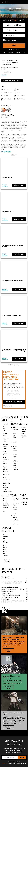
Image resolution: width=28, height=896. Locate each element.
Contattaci (4, 75)
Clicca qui (4, 763)
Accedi (10, 405)
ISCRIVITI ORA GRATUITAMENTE (14, 402)
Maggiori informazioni (5, 185)
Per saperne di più (6, 151)
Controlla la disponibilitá (11, 81)
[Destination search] (16, 25)
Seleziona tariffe (19, 185)
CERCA (14, 46)
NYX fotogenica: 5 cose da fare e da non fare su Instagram (13, 638)
